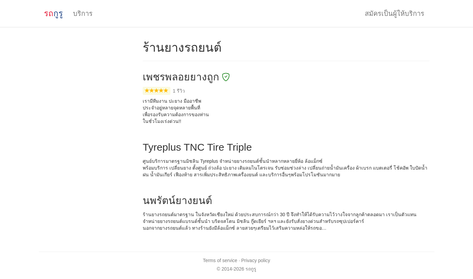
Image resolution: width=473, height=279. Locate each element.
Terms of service (220, 260)
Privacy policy (255, 260)
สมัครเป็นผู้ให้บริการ (394, 13)
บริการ (83, 13)
